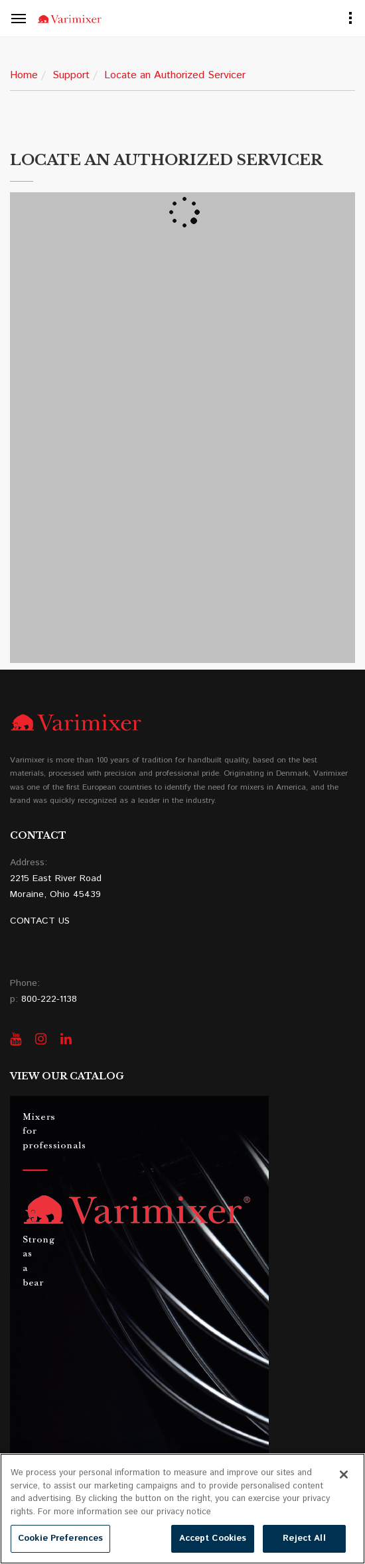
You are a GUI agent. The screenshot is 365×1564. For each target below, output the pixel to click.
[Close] (343, 1474)
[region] (182, 1508)
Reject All (304, 1538)
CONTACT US (40, 921)
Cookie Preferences (60, 1538)
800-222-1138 (49, 999)
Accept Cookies (213, 1538)
